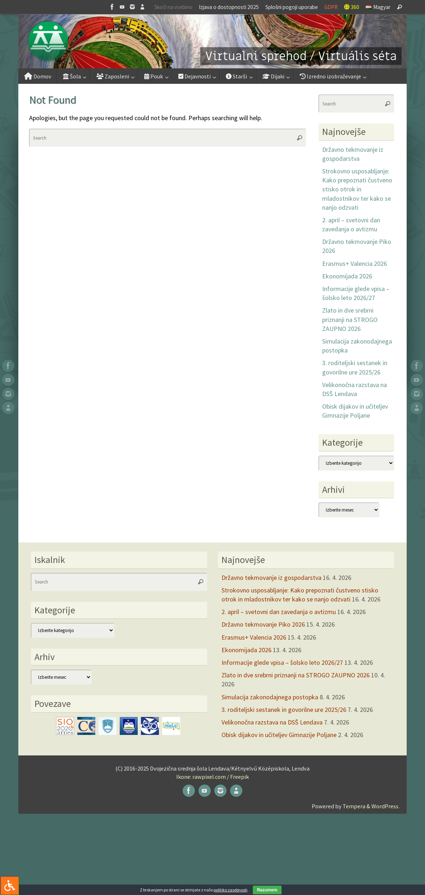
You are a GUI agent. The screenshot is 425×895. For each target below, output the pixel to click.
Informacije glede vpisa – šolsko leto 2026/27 (282, 662)
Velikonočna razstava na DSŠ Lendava (272, 722)
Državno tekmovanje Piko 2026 (263, 624)
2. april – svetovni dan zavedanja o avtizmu (278, 612)
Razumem (267, 889)
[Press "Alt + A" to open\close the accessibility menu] (9, 885)
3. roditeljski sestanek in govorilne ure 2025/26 (283, 709)
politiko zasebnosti (230, 889)
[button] (212, 41)
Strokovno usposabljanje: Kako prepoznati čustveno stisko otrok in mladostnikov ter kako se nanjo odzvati (357, 189)
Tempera (354, 806)
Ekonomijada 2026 (347, 276)
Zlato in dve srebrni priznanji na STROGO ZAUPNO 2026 (350, 319)
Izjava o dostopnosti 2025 (229, 7)
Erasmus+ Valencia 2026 (354, 263)
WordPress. (385, 806)
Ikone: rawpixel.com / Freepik (212, 776)
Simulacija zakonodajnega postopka (269, 697)
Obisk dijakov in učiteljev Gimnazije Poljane (279, 735)
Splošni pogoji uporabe (291, 7)
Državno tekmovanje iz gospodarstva (271, 577)
